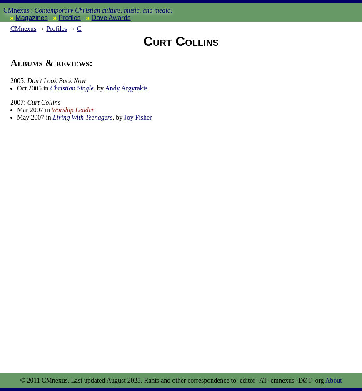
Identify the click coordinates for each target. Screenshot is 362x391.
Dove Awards (111, 17)
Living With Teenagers (82, 117)
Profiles (70, 17)
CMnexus (16, 10)
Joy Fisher (138, 117)
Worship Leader (73, 109)
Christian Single (72, 88)
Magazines (31, 17)
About (333, 380)
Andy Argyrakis (126, 88)
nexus (23, 28)
